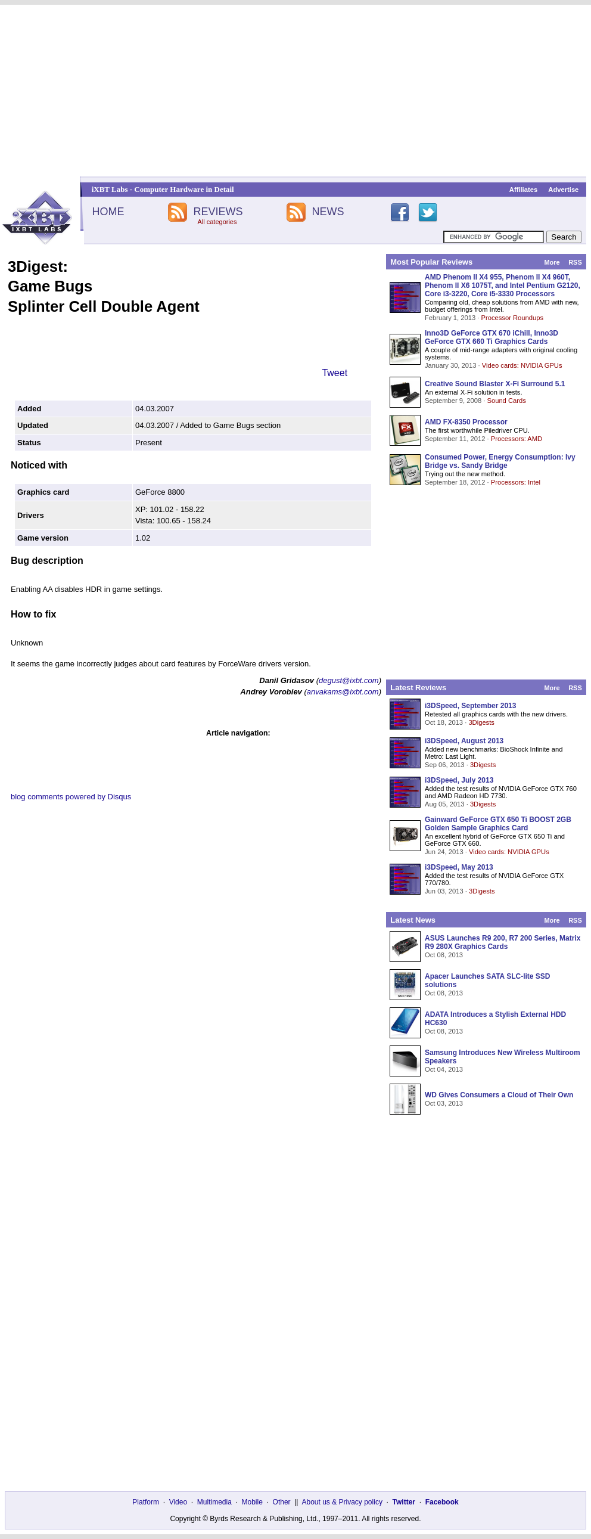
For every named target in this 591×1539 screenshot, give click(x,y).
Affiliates (523, 189)
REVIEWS (217, 212)
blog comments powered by (71, 796)
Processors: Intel (515, 482)
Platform (145, 1502)
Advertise (563, 189)
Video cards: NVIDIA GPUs (522, 365)
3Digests (481, 722)
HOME (108, 212)
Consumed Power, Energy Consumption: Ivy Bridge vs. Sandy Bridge (500, 461)
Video (178, 1502)
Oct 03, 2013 (444, 1103)
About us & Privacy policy (341, 1502)
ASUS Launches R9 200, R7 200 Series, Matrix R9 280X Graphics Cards (502, 942)
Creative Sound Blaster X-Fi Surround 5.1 (495, 384)
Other (282, 1502)
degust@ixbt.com (349, 680)
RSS (575, 262)
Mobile (252, 1502)
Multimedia (214, 1502)
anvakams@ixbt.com (343, 691)
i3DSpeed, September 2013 (470, 706)
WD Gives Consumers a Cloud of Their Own (499, 1095)
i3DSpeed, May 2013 (459, 867)
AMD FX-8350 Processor (466, 422)
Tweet (334, 373)
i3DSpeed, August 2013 (464, 741)
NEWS (328, 212)
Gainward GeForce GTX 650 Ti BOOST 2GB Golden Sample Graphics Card (498, 823)
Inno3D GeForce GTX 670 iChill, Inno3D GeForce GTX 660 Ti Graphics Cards (491, 337)
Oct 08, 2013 (444, 954)
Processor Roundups (512, 317)
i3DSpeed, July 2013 (459, 780)
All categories (217, 221)
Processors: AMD (516, 438)
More (551, 262)
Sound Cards (506, 400)
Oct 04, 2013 (444, 1069)
